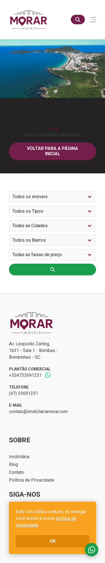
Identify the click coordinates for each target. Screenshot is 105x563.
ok (53, 541)
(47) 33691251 (23, 393)
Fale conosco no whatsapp (91, 549)
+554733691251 (25, 375)
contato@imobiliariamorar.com (38, 411)
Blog (13, 464)
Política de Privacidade (31, 480)
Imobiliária (19, 456)
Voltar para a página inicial (52, 151)
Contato (16, 472)
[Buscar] (78, 19)
